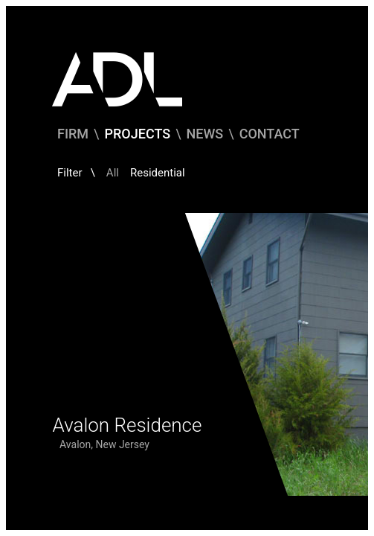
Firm (72, 133)
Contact (269, 133)
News (205, 133)
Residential (157, 172)
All (112, 172)
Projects (138, 133)
